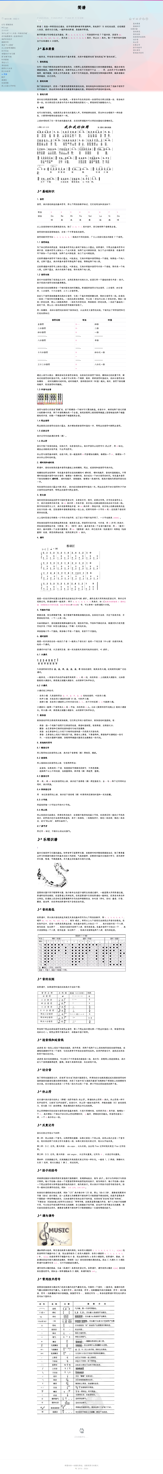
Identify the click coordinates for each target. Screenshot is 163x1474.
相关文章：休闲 (11, 19)
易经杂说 (5, 65)
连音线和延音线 (139, 37)
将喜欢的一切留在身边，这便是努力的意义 (81, 1465)
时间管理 (5, 60)
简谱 (6, 74)
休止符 (135, 42)
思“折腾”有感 (7, 57)
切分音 (135, 40)
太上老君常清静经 (9, 48)
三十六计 (5, 30)
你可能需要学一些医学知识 (12, 36)
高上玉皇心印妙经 (9, 86)
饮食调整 (5, 83)
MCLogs (5, 27)
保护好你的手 (7, 39)
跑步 (4, 77)
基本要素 (136, 24)
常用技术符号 (138, 53)
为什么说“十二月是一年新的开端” (15, 33)
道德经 (4, 80)
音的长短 (136, 34)
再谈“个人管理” (8, 45)
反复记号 (136, 45)
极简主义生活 (7, 68)
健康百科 (5, 42)
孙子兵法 (5, 51)
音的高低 (136, 32)
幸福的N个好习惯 (9, 54)
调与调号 (136, 50)
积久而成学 (6, 71)
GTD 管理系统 (8, 25)
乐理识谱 (134, 29)
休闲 (39, 21)
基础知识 (136, 26)
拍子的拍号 (137, 48)
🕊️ (76, 1469)
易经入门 (5, 62)
